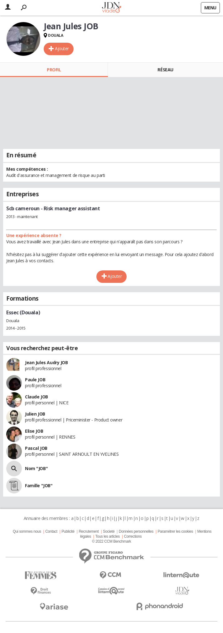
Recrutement (89, 531)
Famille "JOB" (39, 485)
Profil (54, 70)
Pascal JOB (36, 448)
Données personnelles (136, 531)
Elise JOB (34, 431)
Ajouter (62, 48)
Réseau (165, 70)
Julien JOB (35, 414)
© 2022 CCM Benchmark (111, 541)
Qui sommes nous (27, 531)
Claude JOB (36, 397)
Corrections (133, 536)
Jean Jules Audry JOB (46, 362)
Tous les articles (107, 536)
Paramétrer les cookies (175, 531)
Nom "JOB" (36, 468)
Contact (51, 531)
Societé (108, 531)
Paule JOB (35, 380)
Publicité (68, 531)
